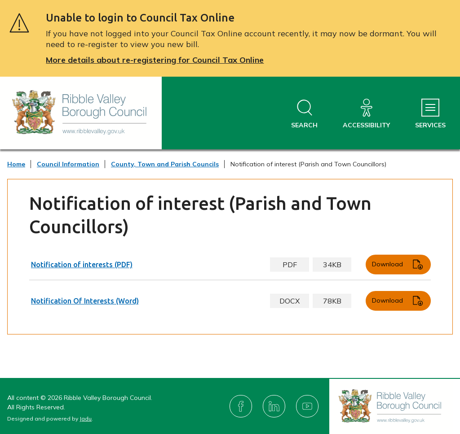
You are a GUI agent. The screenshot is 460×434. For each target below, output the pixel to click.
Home (16, 164)
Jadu (86, 418)
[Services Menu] (430, 114)
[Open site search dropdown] (304, 114)
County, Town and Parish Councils (165, 164)
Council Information (68, 164)
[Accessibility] (366, 114)
